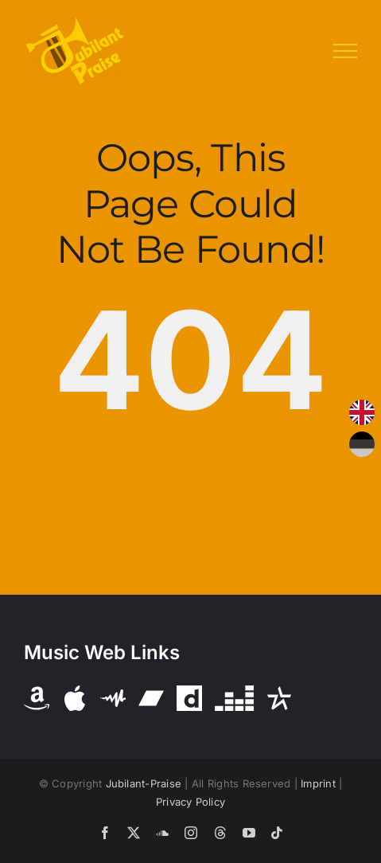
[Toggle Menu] (345, 51)
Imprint (318, 783)
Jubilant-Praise (144, 783)
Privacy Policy (190, 801)
